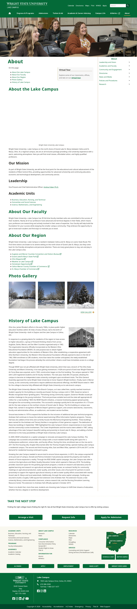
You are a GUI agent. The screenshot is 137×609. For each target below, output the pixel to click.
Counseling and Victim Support (79, 550)
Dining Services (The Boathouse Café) (81, 552)
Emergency (79, 606)
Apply (105, 6)
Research (41, 533)
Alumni (40, 556)
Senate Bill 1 (42, 546)
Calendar (71, 6)
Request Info (68, 517)
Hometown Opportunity (22, 264)
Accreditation (58, 606)
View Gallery (86, 312)
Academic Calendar (14, 552)
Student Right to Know (45, 548)
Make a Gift (93, 566)
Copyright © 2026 (33, 606)
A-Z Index (69, 606)
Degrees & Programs (25, 13)
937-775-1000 (20, 594)
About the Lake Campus (21, 72)
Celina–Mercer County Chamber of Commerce (30, 266)
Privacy (88, 606)
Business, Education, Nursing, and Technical (28, 200)
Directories (80, 6)
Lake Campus (13, 7)
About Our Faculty (19, 75)
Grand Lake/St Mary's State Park (25, 256)
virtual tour (76, 78)
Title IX (40, 550)
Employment (68, 566)
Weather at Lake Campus (22, 261)
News (40, 536)
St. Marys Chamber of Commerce (25, 269)
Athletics (115, 13)
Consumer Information (46, 542)
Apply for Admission (111, 517)
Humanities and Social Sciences (24, 202)
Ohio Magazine (19, 259)
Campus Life (100, 13)
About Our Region (19, 77)
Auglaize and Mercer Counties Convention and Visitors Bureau (36, 254)
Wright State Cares (119, 566)
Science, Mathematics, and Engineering (27, 205)
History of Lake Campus (21, 82)
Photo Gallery (17, 80)
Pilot (92, 6)
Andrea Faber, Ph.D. (51, 187)
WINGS (98, 6)
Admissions (43, 13)
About (127, 13)
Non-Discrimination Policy (47, 544)
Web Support (105, 606)
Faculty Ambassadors (15, 546)
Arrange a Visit (25, 517)
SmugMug (75, 542)
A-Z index (17, 566)
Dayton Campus (122, 557)
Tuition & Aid (58, 13)
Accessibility (46, 606)
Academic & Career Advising (79, 13)
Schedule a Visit (108, 557)
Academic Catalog (14, 554)
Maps (87, 6)
